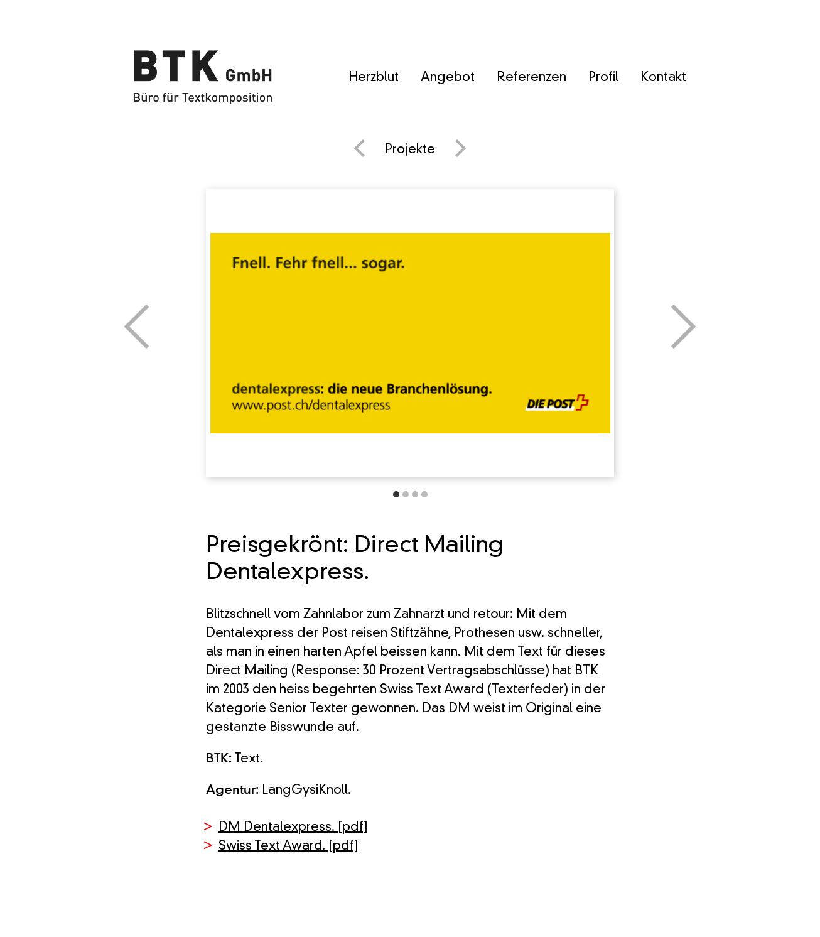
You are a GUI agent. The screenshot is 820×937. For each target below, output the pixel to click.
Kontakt (663, 78)
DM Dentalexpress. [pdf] (293, 827)
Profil (603, 78)
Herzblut (373, 78)
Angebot (448, 78)
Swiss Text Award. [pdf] (288, 846)
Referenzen (531, 78)
